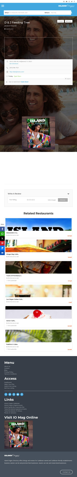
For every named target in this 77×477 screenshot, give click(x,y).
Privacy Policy (8, 372)
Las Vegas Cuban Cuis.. (14, 299)
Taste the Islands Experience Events (15, 409)
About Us (7, 366)
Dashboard (7, 382)
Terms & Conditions (10, 374)
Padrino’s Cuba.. (12, 344)
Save (61, 21)
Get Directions (13, 63)
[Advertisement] (38, 100)
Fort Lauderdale (12, 280)
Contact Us (66, 472)
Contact (6, 368)
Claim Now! (24, 82)
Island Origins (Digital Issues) (13, 405)
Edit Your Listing (9, 388)
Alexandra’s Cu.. (12, 233)
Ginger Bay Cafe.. (12, 254)
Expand (68, 78)
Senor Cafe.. (10, 321)
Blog (5, 370)
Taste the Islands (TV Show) (13, 411)
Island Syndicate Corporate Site (14, 407)
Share (68, 21)
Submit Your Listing (10, 386)
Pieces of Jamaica (10, 413)
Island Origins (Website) (12, 403)
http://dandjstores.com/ (17, 72)
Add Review (8, 29)
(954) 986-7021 (14, 68)
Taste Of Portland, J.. (14, 276)
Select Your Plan (9, 384)
